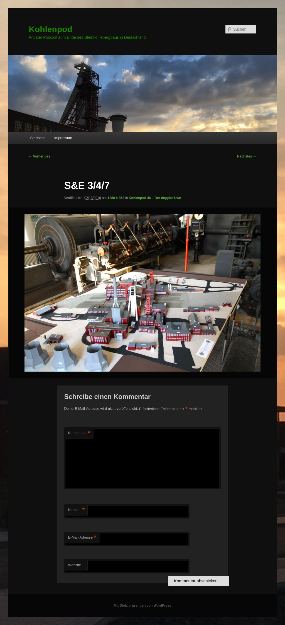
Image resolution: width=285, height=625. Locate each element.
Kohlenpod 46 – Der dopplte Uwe (155, 198)
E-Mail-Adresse (82, 538)
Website (74, 565)
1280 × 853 (115, 198)
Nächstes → (246, 156)
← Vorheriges (39, 156)
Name (76, 510)
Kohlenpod (50, 29)
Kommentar (79, 433)
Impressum (63, 138)
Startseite (37, 138)
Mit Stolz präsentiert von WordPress (142, 605)
